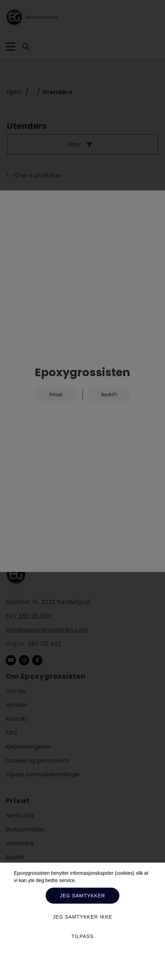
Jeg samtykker (82, 895)
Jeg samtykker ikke (82, 917)
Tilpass (82, 936)
